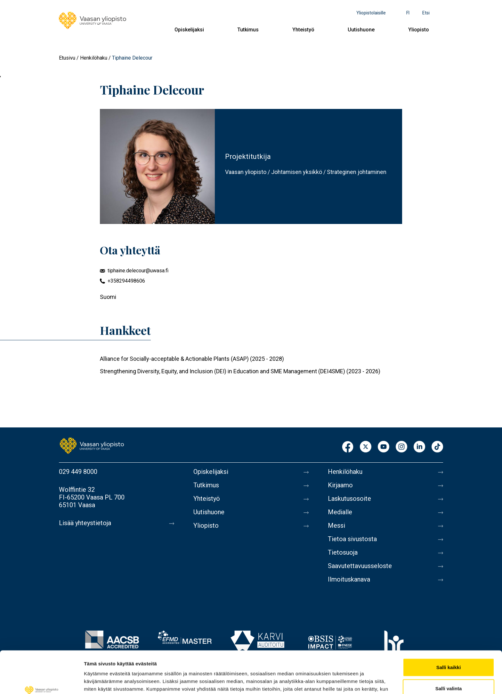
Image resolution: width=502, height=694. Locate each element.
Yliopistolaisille (371, 12)
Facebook (347, 447)
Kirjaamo (340, 485)
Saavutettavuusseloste (360, 566)
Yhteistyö (303, 30)
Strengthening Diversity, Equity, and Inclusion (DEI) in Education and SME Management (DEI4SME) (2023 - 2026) (240, 371)
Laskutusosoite (349, 498)
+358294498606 (126, 281)
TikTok (437, 447)
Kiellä (448, 673)
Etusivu (67, 58)
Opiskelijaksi (189, 30)
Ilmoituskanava (349, 579)
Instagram (401, 447)
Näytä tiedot (342, 681)
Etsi (426, 12)
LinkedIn (419, 447)
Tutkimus (248, 30)
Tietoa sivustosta (352, 539)
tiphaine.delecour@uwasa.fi (138, 271)
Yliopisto (418, 30)
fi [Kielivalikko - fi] (407, 12)
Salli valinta (448, 652)
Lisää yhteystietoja (85, 523)
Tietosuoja (343, 552)
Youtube (383, 447)
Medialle (340, 512)
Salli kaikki (448, 631)
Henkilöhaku (93, 58)
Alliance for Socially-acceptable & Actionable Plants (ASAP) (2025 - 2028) (192, 358)
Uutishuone (361, 30)
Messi (336, 525)
